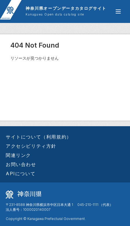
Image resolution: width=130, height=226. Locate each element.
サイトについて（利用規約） (39, 137)
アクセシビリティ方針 (31, 146)
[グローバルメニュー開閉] (118, 11)
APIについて (20, 173)
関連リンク (18, 155)
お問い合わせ (21, 164)
